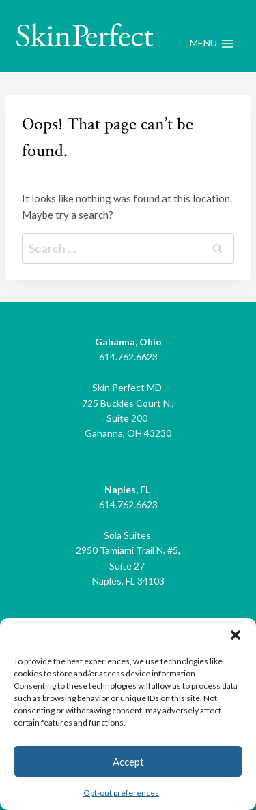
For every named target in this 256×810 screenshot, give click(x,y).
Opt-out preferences (121, 793)
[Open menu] (212, 43)
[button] (235, 635)
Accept (128, 762)
